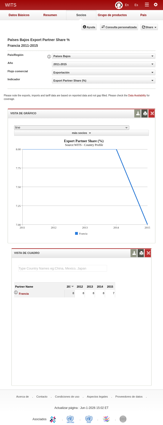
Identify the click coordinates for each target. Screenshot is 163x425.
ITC (54, 419)
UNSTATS (89, 419)
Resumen (50, 15)
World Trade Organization (107, 419)
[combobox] (71, 127)
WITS (10, 5)
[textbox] (62, 268)
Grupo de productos (112, 15)
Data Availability (137, 95)
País (143, 15)
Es (136, 5)
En (127, 5)
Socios (81, 15)
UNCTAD (71, 419)
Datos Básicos (19, 15)
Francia (24, 293)
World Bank (124, 419)
